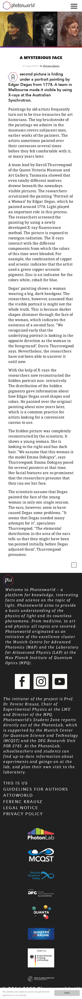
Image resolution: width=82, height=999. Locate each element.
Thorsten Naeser (51, 66)
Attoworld (18, 795)
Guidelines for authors (35, 789)
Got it (67, 992)
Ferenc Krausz (23, 801)
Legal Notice (20, 807)
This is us (15, 783)
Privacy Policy (23, 814)
